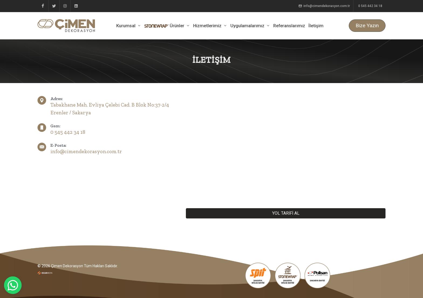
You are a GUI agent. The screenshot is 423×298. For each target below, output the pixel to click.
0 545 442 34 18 (369, 6)
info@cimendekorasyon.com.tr (324, 6)
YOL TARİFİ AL (285, 213)
